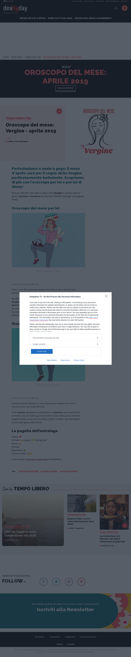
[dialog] (66, 328)
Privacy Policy (79, 360)
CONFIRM (42, 351)
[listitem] (65, 338)
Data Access (65, 360)
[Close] (107, 297)
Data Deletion (52, 360)
